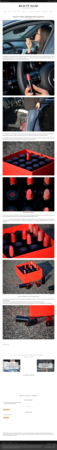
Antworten (28, 406)
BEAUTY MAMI (28, 6)
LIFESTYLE (24, 11)
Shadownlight (28, 400)
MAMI (15, 11)
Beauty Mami (28, 412)
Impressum (38, 11)
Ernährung (31, 11)
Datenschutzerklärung (49, 434)
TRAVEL (50, 11)
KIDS (19, 11)
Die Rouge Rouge (6, 219)
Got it (53, 446)
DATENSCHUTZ (45, 11)
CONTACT (16, 442)
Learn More (48, 446)
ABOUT (9, 11)
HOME (5, 11)
